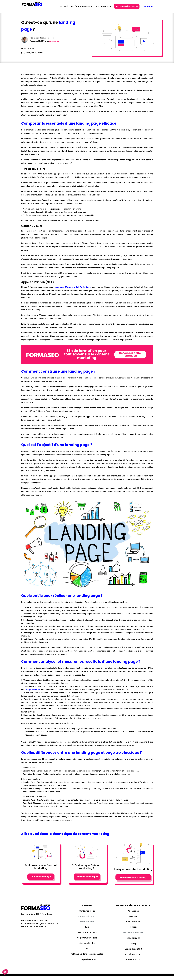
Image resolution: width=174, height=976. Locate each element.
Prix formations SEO (87, 916)
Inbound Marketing (86, 876)
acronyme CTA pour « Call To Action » (73, 287)
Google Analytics (32, 689)
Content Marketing (40, 876)
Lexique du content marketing (132, 877)
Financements (87, 921)
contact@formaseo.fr (133, 932)
